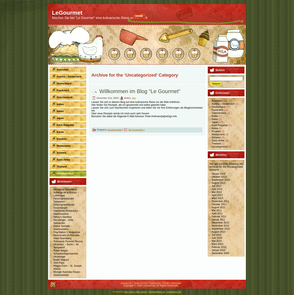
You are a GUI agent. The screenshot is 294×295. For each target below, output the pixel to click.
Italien (215, 119)
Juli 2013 (216, 186)
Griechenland (219, 113)
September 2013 (221, 179)
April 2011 (217, 213)
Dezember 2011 (220, 201)
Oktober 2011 (219, 204)
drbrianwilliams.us (157, 292)
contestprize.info (173, 292)
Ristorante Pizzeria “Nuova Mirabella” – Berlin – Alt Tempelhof (68, 244)
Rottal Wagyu (60, 250)
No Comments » (136, 129)
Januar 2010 (218, 250)
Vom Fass (58, 262)
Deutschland (218, 107)
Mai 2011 (217, 210)
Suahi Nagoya (61, 259)
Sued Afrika (218, 140)
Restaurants (218, 134)
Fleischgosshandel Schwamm (63, 200)
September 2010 (221, 228)
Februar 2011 (219, 216)
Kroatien (216, 131)
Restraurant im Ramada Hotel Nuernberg (66, 237)
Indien (215, 116)
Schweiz (216, 137)
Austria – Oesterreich (223, 103)
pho (134, 98)
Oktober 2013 (219, 176)
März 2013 (217, 198)
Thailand (216, 143)
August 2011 (218, 207)
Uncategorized (114, 129)
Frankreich (217, 110)
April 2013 (217, 195)
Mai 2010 (217, 241)
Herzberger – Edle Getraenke (63, 222)
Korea (215, 128)
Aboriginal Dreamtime (65, 189)
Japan (215, 122)
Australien (217, 100)
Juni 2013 (217, 189)
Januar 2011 (218, 219)
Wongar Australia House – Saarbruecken (67, 273)
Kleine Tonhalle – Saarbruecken (62, 228)
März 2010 (217, 244)
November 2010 (220, 225)
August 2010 (218, 231)
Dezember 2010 (220, 222)
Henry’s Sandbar (62, 217)
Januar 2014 (218, 173)
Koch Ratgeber (220, 125)
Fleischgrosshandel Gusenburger (63, 206)
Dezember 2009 (220, 253)
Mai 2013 (217, 192)
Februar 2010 (219, 247)
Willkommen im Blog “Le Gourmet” (139, 91)
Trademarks (155, 283)
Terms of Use (140, 283)
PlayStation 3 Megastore (66, 232)
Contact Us (126, 283)
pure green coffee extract (135, 292)
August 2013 (218, 183)
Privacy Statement (172, 283)
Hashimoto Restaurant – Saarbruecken (66, 212)
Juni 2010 (217, 238)
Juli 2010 (216, 234)
